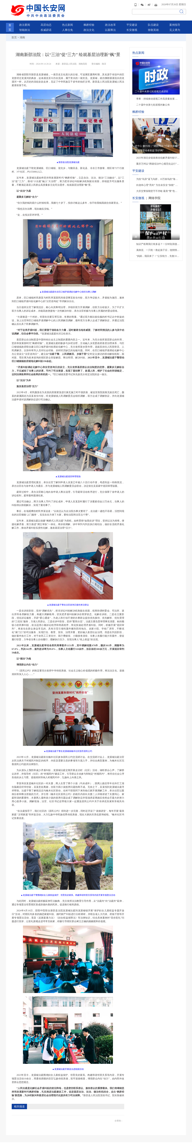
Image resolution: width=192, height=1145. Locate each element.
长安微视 (131, 26)
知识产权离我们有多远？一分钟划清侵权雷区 (158, 240)
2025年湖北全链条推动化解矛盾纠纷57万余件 (158, 154)
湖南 (22, 34)
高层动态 (46, 21)
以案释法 (110, 26)
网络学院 (154, 194)
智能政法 (24, 26)
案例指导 (174, 21)
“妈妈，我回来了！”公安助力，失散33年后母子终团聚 (158, 252)
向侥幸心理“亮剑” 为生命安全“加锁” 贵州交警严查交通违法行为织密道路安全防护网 (158, 181)
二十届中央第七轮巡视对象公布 (153, 101)
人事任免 (67, 26)
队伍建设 (153, 21)
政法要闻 (24, 21)
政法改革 (110, 21)
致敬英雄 (153, 26)
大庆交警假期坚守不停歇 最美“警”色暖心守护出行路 (158, 187)
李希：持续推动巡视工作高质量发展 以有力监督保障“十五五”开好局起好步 (158, 95)
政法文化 (89, 26)
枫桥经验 (89, 21)
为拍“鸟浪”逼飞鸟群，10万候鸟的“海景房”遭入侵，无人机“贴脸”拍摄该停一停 (158, 175)
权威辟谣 (46, 26)
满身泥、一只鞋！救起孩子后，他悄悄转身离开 (158, 246)
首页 (14, 34)
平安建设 (131, 21)
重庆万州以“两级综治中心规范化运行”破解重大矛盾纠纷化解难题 (158, 160)
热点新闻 (67, 21)
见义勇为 (174, 26)
